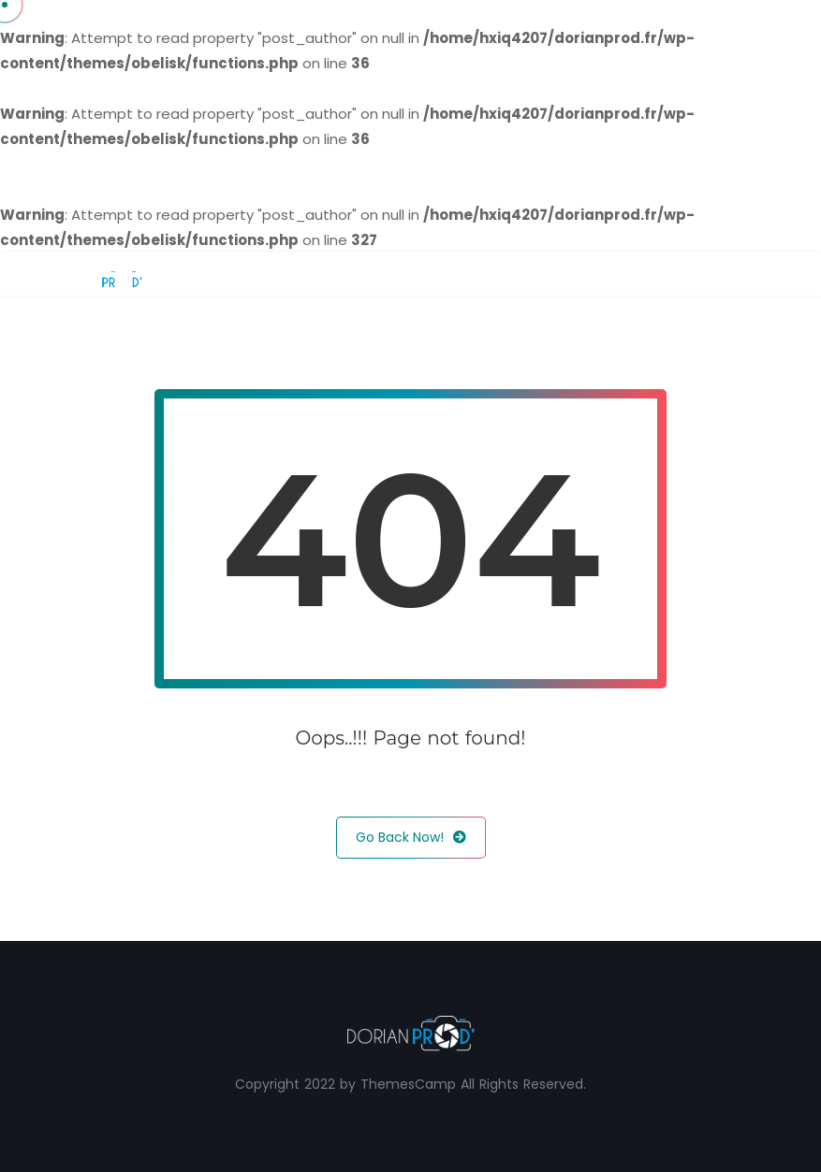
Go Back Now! (411, 837)
